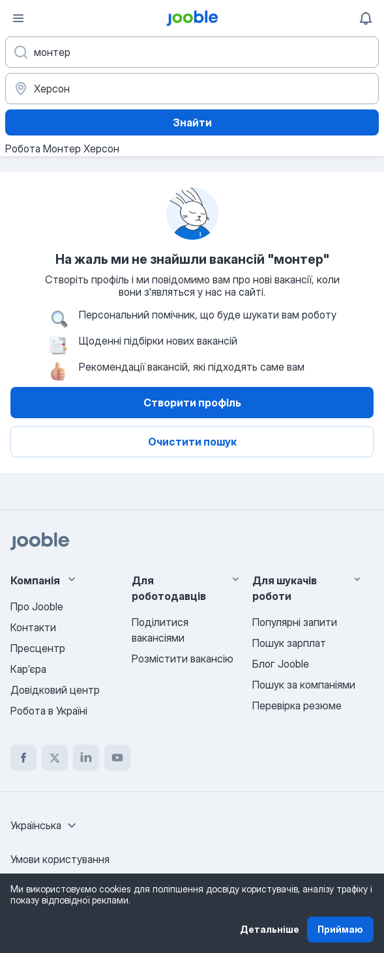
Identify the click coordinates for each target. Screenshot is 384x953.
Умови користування (60, 859)
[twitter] (55, 758)
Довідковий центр (55, 689)
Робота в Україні (48, 710)
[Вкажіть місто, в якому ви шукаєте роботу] (192, 88)
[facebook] (23, 758)
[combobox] (45, 825)
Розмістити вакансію (182, 658)
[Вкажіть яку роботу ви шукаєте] (192, 52)
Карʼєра (28, 669)
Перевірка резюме (297, 705)
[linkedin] (86, 758)
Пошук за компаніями (303, 684)
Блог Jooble (280, 663)
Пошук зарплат (289, 642)
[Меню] (18, 18)
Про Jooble (36, 606)
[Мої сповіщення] (365, 18)
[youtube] (117, 758)
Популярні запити (294, 622)
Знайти (192, 122)
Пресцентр (37, 648)
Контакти (33, 627)
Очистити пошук (192, 441)
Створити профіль (192, 402)
